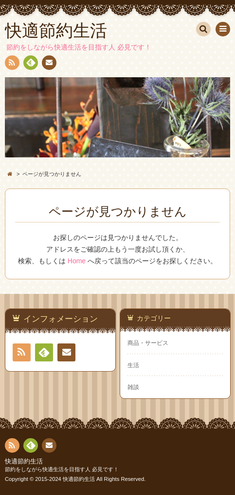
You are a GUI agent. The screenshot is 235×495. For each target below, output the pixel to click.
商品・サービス (147, 343)
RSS (11, 64)
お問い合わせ (48, 64)
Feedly (30, 64)
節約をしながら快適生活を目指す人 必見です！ (62, 469)
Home (77, 261)
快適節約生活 (24, 461)
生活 (133, 365)
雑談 (133, 387)
